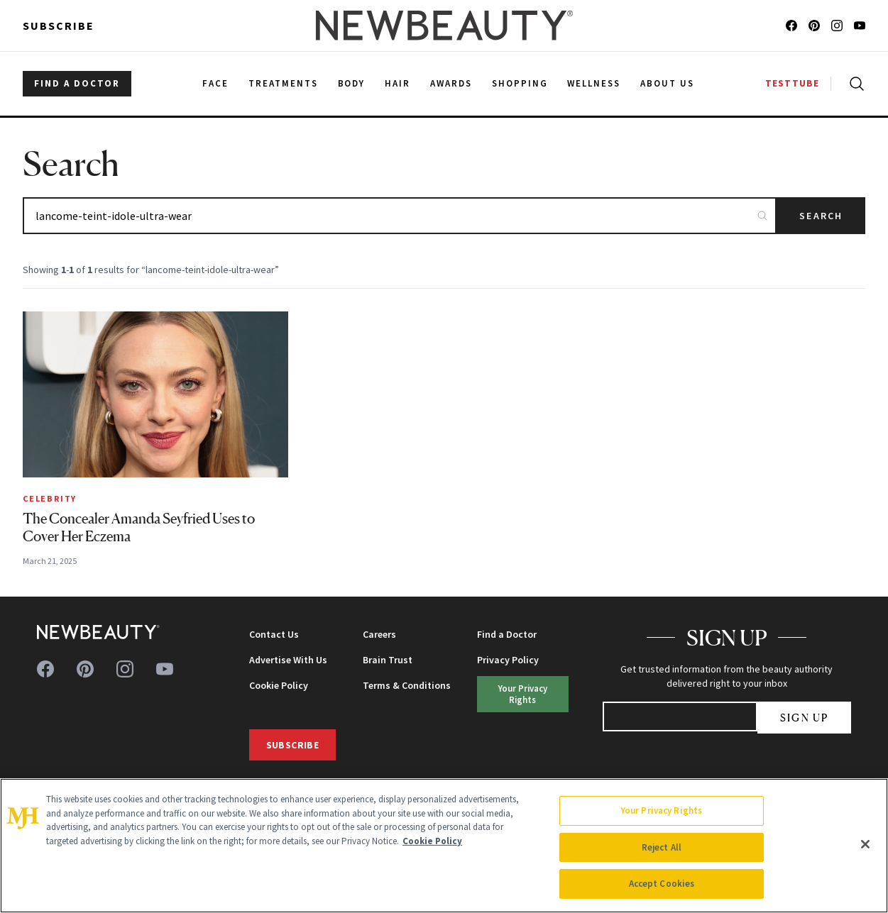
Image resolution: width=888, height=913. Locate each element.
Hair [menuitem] (397, 83)
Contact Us (274, 634)
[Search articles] (400, 215)
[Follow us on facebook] (791, 25)
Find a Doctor (507, 634)
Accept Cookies (662, 884)
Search (821, 215)
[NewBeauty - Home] (443, 25)
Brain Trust (387, 659)
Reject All (661, 847)
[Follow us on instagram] (837, 25)
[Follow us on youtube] (859, 25)
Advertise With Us (288, 659)
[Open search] (854, 84)
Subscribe (58, 25)
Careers (379, 634)
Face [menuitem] (215, 83)
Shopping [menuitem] (520, 83)
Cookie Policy (278, 685)
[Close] (865, 844)
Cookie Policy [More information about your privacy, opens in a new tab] (432, 841)
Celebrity (50, 498)
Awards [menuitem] (451, 83)
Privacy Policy (508, 659)
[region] (444, 845)
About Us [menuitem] (667, 83)
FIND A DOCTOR (77, 83)
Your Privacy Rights (522, 693)
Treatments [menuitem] (283, 83)
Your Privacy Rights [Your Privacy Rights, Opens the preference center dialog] (661, 810)
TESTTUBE (792, 83)
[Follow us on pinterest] (814, 25)
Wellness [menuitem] (593, 83)
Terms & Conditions (407, 685)
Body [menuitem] (352, 83)
